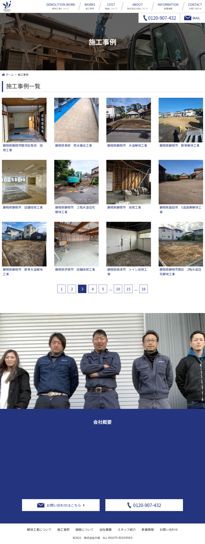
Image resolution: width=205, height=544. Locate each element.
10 (118, 289)
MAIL (196, 17)
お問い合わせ (195, 6)
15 (128, 289)
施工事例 (89, 6)
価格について (111, 6)
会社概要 (105, 529)
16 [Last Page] (143, 289)
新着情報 (168, 6)
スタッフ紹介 (126, 529)
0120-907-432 (162, 17)
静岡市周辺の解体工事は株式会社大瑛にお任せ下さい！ (7, 6)
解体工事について (60, 6)
